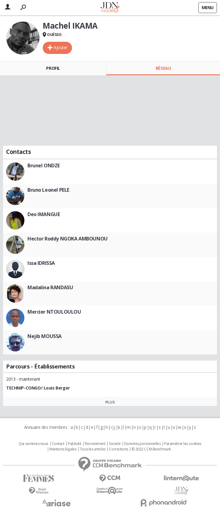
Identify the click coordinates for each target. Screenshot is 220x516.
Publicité (74, 444)
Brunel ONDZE (43, 165)
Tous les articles (93, 449)
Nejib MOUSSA (44, 336)
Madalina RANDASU (50, 287)
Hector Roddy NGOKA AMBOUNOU (67, 238)
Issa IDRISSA (41, 263)
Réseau (163, 68)
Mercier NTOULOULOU (54, 311)
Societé (115, 444)
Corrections (118, 449)
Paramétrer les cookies (182, 444)
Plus (110, 402)
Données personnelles (142, 444)
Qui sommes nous (33, 444)
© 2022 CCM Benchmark (151, 449)
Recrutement (95, 444)
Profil (53, 68)
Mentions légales (62, 449)
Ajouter (60, 47)
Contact (58, 444)
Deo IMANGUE (43, 214)
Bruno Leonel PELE (48, 190)
